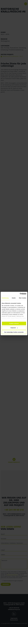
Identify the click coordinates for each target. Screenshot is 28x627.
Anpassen (14, 327)
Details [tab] (14, 298)
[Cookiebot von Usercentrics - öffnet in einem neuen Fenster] (20, 294)
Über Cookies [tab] (22, 298)
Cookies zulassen (14, 323)
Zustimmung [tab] (5, 298)
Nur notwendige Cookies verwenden (14, 332)
